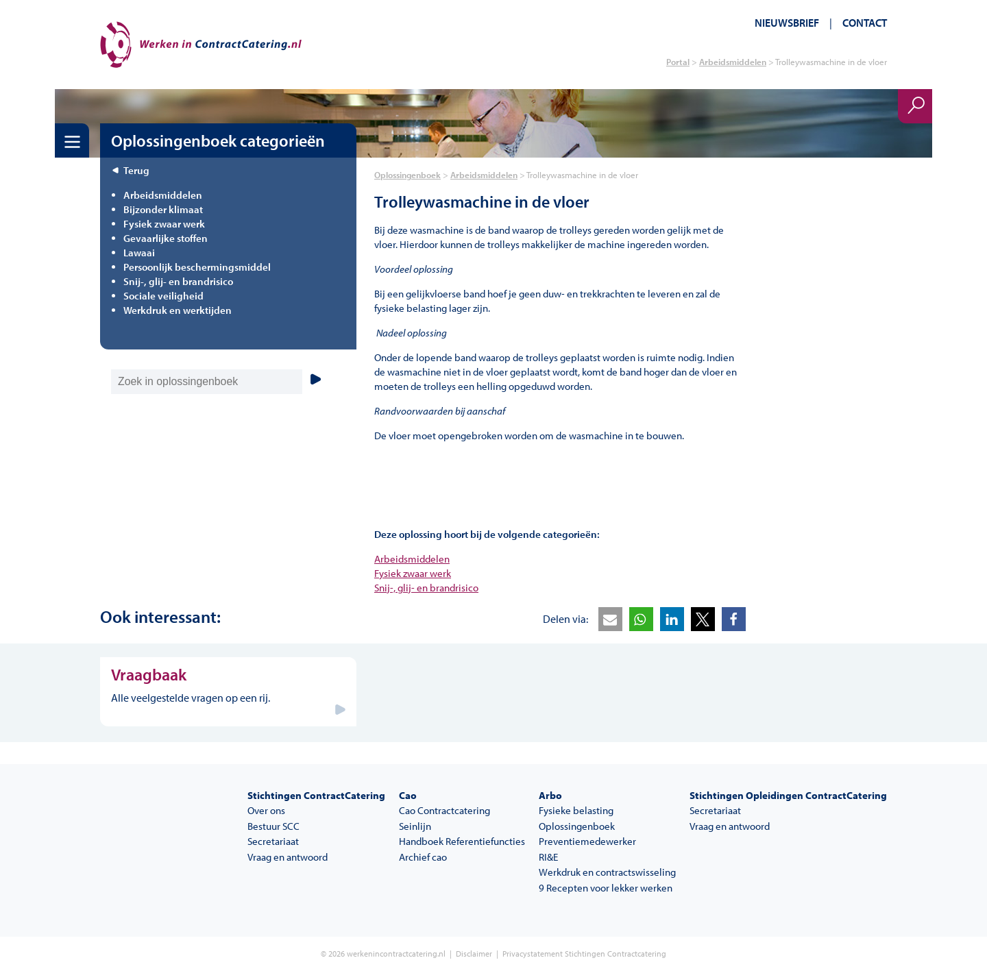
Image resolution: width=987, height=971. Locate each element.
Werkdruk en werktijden (177, 310)
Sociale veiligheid (163, 295)
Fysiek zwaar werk (412, 573)
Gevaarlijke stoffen (165, 238)
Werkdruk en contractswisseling (607, 871)
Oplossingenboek (407, 174)
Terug (136, 170)
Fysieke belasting (576, 810)
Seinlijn (415, 826)
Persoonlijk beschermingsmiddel (197, 266)
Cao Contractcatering (444, 810)
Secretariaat (273, 841)
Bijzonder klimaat (163, 209)
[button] (610, 619)
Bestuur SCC (273, 826)
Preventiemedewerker (587, 841)
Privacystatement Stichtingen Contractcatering (584, 953)
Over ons (266, 810)
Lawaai (139, 252)
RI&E (548, 856)
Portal (678, 61)
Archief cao (423, 856)
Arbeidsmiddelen (732, 61)
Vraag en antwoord (287, 856)
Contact (864, 22)
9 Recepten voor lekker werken (605, 887)
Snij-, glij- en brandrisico (426, 587)
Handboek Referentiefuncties (462, 841)
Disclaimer (474, 953)
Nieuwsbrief (787, 22)
